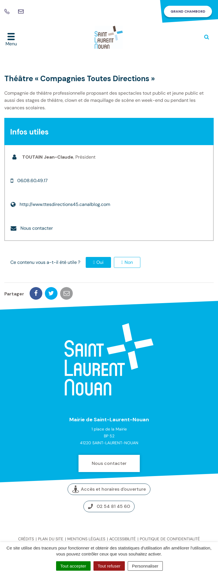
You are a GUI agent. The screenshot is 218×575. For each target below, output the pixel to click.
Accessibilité (122, 538)
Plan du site (50, 538)
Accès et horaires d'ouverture (109, 489)
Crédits (26, 538)
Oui (100, 262)
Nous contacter (36, 228)
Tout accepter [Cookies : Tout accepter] (73, 566)
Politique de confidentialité (170, 538)
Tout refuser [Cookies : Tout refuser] (109, 566)
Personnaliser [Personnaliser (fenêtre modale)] (145, 566)
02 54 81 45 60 (109, 506)
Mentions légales (86, 538)
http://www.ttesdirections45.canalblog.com (65, 204)
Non (129, 262)
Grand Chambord (188, 11)
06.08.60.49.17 (32, 181)
